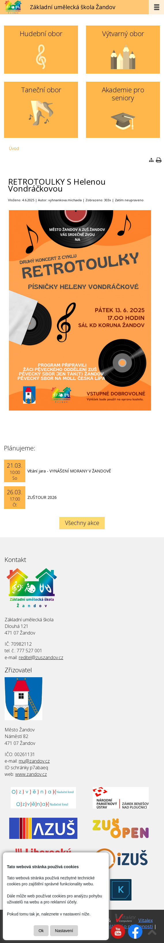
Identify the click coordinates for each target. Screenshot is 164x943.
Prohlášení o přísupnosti (126, 926)
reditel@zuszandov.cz (41, 657)
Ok (41, 930)
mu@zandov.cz (34, 761)
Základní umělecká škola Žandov (72, 7)
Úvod (14, 148)
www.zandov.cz (31, 774)
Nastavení (64, 930)
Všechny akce (82, 523)
